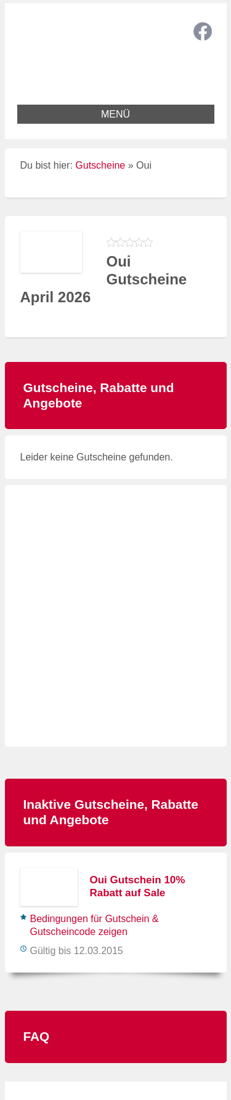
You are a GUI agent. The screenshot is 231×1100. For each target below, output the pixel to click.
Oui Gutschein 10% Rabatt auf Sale (137, 886)
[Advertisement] (115, 615)
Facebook (203, 31)
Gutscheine (100, 165)
